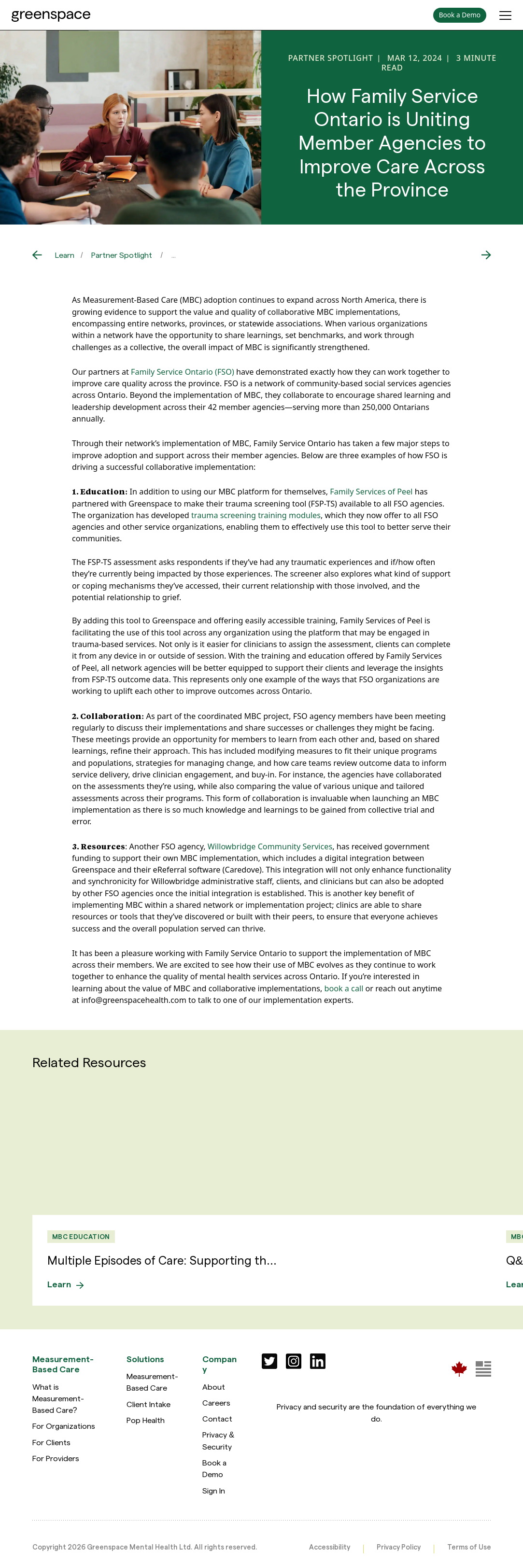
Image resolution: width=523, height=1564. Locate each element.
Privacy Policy (399, 1546)
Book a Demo (214, 1467)
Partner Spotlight (121, 254)
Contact (217, 1418)
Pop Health (146, 1419)
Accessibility (329, 1546)
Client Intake (148, 1403)
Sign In (213, 1489)
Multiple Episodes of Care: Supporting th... (162, 1260)
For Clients (51, 1441)
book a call (343, 988)
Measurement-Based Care (152, 1381)
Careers (216, 1402)
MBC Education (81, 1236)
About (213, 1386)
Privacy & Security (218, 1440)
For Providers (55, 1457)
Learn (64, 254)
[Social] (269, 1360)
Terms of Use (469, 1546)
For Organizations (63, 1425)
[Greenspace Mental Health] (459, 1368)
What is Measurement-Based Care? (58, 1397)
